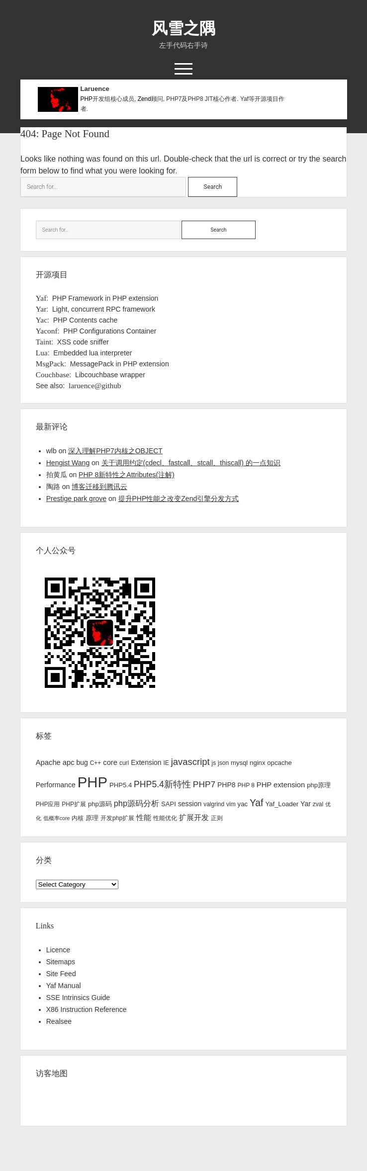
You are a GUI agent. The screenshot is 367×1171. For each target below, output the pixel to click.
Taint (43, 341)
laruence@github (95, 385)
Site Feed (61, 974)
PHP (86, 98)
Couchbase (53, 374)
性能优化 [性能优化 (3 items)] (165, 818)
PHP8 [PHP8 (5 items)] (226, 785)
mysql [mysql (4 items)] (239, 762)
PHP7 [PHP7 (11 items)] (204, 784)
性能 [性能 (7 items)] (143, 817)
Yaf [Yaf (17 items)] (257, 803)
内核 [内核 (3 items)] (78, 818)
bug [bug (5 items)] (82, 762)
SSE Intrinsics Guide (78, 998)
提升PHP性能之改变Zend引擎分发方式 (178, 498)
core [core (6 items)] (110, 762)
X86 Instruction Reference (86, 1009)
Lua (42, 352)
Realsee (59, 1021)
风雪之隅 (183, 28)
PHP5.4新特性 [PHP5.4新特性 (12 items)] (162, 784)
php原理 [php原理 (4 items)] (319, 785)
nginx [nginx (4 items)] (257, 762)
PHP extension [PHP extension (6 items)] (281, 785)
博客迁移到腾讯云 (99, 487)
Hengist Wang (68, 463)
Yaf (41, 298)
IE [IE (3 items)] (166, 762)
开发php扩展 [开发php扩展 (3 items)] (117, 818)
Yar (41, 309)
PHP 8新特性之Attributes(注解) (127, 475)
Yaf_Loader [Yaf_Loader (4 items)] (281, 804)
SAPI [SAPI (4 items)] (168, 804)
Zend (144, 98)
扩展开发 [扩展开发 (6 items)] (194, 818)
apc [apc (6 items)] (69, 762)
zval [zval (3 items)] (318, 804)
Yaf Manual (63, 986)
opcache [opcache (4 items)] (279, 762)
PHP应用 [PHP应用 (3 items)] (48, 804)
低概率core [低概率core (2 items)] (56, 818)
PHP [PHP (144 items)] (92, 782)
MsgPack (50, 363)
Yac (41, 320)
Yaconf (47, 331)
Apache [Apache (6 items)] (48, 762)
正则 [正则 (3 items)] (217, 818)
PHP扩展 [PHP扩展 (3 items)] (74, 804)
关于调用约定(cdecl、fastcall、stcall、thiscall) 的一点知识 (190, 463)
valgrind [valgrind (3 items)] (213, 804)
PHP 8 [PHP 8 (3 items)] (245, 785)
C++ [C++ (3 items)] (95, 762)
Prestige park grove (76, 498)
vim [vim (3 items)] (231, 804)
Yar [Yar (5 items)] (305, 804)
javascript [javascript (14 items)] (190, 761)
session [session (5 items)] (189, 804)
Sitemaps (60, 962)
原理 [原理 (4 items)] (92, 818)
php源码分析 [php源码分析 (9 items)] (136, 803)
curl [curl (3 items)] (124, 762)
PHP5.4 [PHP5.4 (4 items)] (120, 785)
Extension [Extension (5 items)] (146, 762)
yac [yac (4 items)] (243, 804)
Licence (58, 950)
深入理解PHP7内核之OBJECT (115, 451)
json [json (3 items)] (223, 762)
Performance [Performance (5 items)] (56, 785)
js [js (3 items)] (214, 762)
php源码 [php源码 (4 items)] (100, 804)
